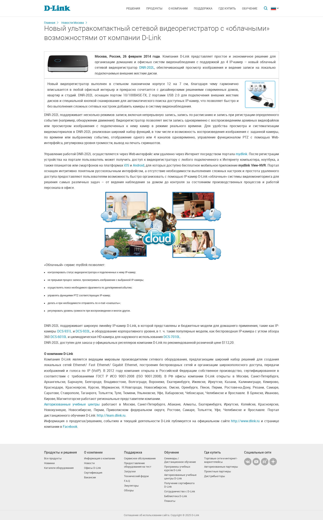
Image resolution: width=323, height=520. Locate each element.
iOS (126, 165)
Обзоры (129, 490)
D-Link (195, 515)
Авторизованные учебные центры (72, 404)
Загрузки (130, 471)
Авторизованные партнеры (221, 466)
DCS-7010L (172, 336)
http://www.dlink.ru (245, 421)
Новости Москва (72, 23)
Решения (133, 8)
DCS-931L (64, 331)
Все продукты (53, 458)
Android (138, 165)
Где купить (227, 8)
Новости (89, 463)
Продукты (154, 8)
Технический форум (136, 476)
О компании (178, 8)
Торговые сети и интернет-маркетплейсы (221, 460)
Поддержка (203, 8)
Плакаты (169, 501)
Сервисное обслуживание (140, 458)
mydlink (241, 154)
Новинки (49, 463)
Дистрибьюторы (214, 476)
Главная (49, 23)
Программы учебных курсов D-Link (177, 468)
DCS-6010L (58, 336)
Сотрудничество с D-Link (179, 491)
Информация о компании (99, 458)
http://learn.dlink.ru (111, 415)
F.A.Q (127, 481)
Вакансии (90, 477)
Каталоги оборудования (59, 468)
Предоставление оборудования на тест (137, 464)
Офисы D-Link (92, 468)
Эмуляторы (131, 485)
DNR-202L (146, 67)
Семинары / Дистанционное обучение (180, 460)
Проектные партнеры (217, 471)
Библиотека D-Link (175, 496)
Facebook (70, 426)
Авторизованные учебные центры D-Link (180, 476)
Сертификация (93, 472)
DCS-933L (83, 331)
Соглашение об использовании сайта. (147, 515)
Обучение (249, 8)
